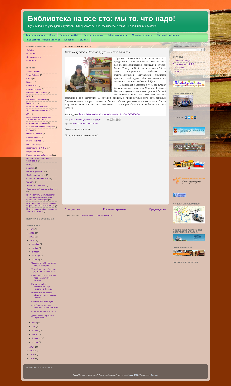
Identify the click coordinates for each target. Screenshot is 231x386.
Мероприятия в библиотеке (85, 123)
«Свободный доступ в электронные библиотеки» (44, 306)
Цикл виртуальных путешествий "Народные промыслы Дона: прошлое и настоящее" (41, 197)
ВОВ (28, 96)
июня (34, 323)
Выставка (30, 103)
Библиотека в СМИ (69, 35)
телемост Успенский (35, 185)
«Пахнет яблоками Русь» (43, 301)
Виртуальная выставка (36, 93)
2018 (31, 241)
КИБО (29, 130)
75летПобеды (32, 75)
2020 (31, 233)
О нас (52, 35)
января (35, 342)
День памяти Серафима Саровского (42, 316)
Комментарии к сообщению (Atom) (96, 215)
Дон (28, 114)
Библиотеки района (117, 35)
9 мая (29, 78)
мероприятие (32, 144)
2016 (31, 351)
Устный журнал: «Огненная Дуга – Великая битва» (43, 270)
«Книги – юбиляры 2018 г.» (43, 311)
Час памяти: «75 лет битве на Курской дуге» (43, 264)
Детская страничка (93, 35)
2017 (31, 347)
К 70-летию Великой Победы (39, 127)
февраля (36, 338)
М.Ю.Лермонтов (33, 141)
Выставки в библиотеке (37, 107)
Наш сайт (83, 39)
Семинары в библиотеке (37, 178)
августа (35, 260)
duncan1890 (132, 375)
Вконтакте (31, 60)
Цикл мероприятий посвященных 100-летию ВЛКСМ (41, 210)
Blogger (154, 375)
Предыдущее (157, 209)
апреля (35, 330)
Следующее (72, 209)
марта (35, 334)
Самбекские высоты (35, 175)
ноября (35, 248)
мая (34, 326)
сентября (36, 256)
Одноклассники (33, 57)
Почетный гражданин (168, 35)
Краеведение (32, 137)
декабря (36, 244)
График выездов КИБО (183, 64)
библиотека (31, 86)
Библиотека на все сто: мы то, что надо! (101, 18)
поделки (30, 168)
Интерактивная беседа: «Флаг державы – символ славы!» (44, 295)
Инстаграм (31, 53)
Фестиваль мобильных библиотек (41, 189)
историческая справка (36, 123)
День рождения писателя (38, 110)
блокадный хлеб (33, 89)
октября (36, 252)
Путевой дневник (34, 171)
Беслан (29, 82)
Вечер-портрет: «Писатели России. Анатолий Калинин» (43, 277)
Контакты (69, 39)
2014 (31, 358)
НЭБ (28, 164)
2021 (31, 229)
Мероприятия (32, 151)
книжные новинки (34, 134)
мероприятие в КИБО (36, 148)
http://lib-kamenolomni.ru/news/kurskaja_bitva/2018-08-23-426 (109, 114)
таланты (30, 182)
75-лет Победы (33, 71)
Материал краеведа (142, 35)
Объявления (178, 68)
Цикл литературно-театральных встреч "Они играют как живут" (41, 204)
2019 (31, 237)
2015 (31, 354)
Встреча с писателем (36, 99)
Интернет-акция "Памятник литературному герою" (38, 118)
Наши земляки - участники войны (43, 39)
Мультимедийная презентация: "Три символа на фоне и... (42, 286)
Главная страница (35, 35)
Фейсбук (30, 50)
